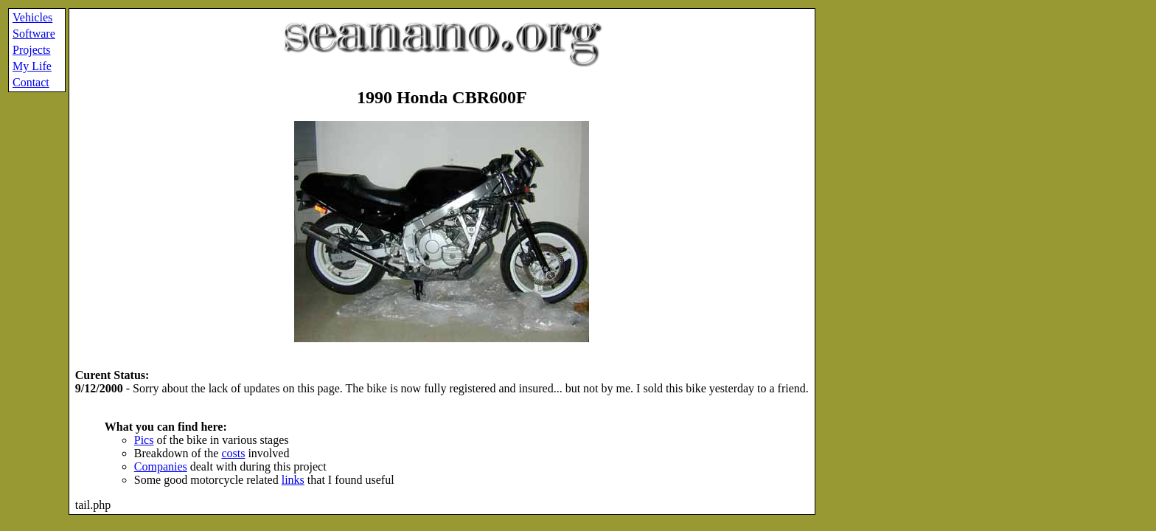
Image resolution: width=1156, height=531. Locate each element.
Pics (144, 440)
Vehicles (32, 17)
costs (233, 453)
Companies (160, 466)
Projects (32, 50)
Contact (31, 82)
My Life (32, 66)
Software (34, 33)
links (293, 479)
